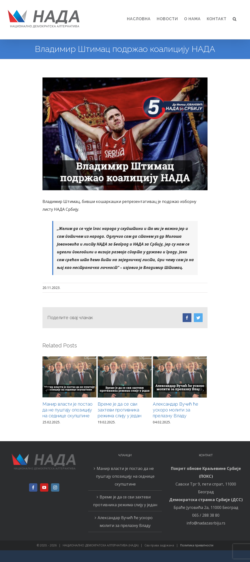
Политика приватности (196, 545)
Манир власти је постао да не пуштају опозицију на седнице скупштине (67, 409)
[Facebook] (33, 487)
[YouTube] (44, 487)
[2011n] (125, 133)
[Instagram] (55, 487)
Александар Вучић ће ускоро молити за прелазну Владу (175, 409)
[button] (235, 19)
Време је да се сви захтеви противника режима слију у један (119, 409)
